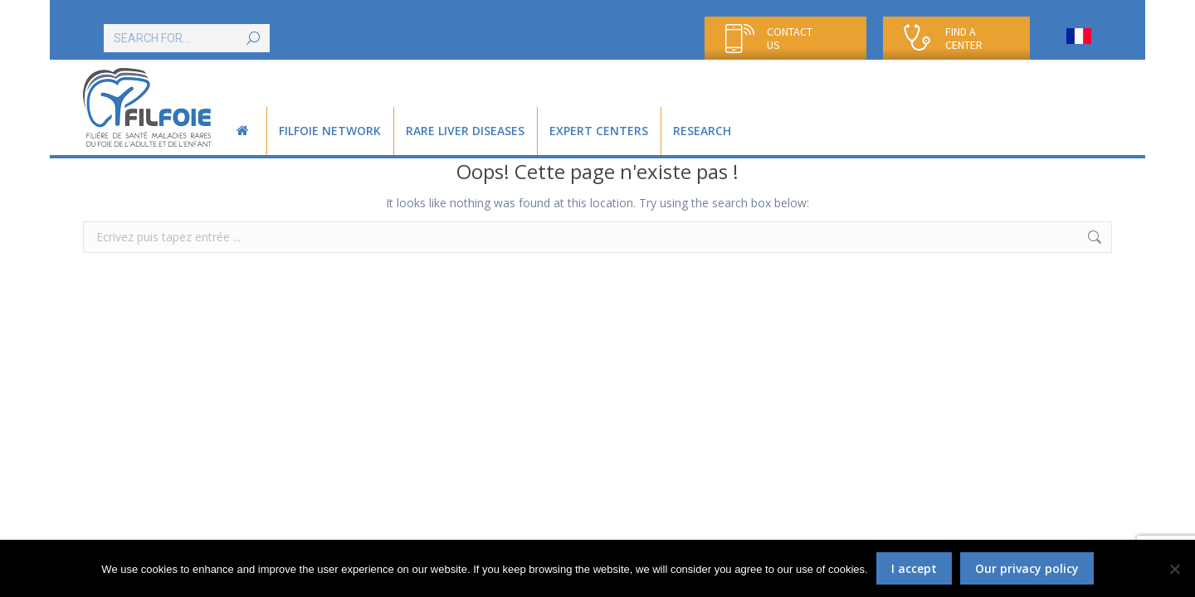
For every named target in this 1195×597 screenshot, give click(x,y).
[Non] (1174, 569)
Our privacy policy (1027, 568)
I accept (914, 568)
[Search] (187, 38)
